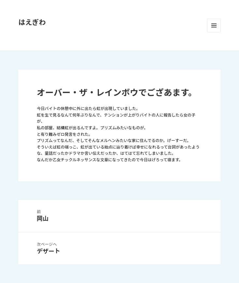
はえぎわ (32, 22)
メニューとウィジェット (214, 25)
